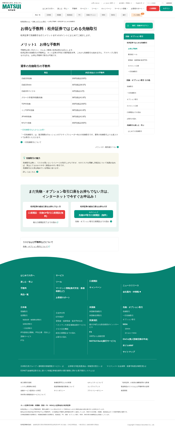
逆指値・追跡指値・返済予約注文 (69, 321)
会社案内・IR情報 (125, 3)
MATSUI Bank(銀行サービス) (102, 341)
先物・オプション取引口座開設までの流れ (92, 221)
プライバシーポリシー (95, 390)
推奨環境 (124, 390)
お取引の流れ (131, 119)
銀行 (124, 15)
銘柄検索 (169, 3)
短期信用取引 (27, 324)
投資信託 (69, 15)
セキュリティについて (95, 382)
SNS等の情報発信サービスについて (33, 394)
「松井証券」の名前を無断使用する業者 (135, 382)
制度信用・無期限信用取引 (32, 320)
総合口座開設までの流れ (65, 333)
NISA (103, 15)
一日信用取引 (27, 328)
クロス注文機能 (62, 329)
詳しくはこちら (29, 172)
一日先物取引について (32, 142)
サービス (83, 8)
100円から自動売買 (97, 336)
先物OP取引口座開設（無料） (94, 213)
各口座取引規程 (26, 382)
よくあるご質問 (109, 3)
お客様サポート (137, 8)
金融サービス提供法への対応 (31, 390)
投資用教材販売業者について (64, 386)
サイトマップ (129, 352)
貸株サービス (26, 336)
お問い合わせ (95, 3)
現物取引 (24, 311)
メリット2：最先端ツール (105, 147)
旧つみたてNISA (130, 333)
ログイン (166, 8)
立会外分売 (60, 313)
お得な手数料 (132, 49)
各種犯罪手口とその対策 (62, 382)
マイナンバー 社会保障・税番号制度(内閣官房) (126, 366)
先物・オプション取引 (134, 36)
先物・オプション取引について (35, 246)
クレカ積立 (136, 15)
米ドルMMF (128, 345)
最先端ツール (132, 54)
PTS (22, 340)
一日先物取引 (132, 71)
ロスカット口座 (133, 66)
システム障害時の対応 (28, 386)
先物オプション (91, 15)
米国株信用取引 (95, 315)
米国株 (59, 15)
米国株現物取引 (95, 311)
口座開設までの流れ (134, 112)
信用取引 (24, 315)
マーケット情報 (120, 8)
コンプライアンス (94, 386)
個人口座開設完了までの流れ (44, 222)
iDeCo (113, 15)
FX (79, 15)
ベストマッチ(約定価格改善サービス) (71, 325)
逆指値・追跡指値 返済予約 (137, 60)
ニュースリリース (131, 285)
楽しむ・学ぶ (62, 8)
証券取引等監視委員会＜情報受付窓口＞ (85, 366)
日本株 (49, 15)
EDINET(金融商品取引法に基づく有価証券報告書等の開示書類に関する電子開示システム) (58, 371)
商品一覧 (37, 15)
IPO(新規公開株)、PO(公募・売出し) (35, 332)
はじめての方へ (48, 8)
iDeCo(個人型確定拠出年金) (135, 339)
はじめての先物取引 (135, 131)
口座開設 (153, 8)
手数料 (74, 8)
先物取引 (130, 86)
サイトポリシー (59, 390)
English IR (140, 3)
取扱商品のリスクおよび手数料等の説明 (135, 386)
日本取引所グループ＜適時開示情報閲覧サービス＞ (42, 366)
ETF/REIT (60, 317)
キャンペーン (106, 8)
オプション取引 (132, 99)
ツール (94, 8)
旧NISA (127, 329)
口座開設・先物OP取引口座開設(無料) (45, 214)
